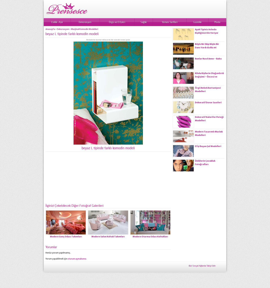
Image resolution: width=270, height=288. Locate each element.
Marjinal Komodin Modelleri (84, 29)
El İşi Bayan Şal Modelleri (208, 146)
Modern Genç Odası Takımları (66, 236)
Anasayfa (50, 29)
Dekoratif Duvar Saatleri (208, 102)
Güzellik (197, 22)
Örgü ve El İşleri (117, 22)
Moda (217, 22)
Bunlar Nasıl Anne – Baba (208, 58)
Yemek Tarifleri (170, 22)
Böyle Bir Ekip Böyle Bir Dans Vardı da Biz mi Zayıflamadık (207, 47)
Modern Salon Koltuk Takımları (108, 236)
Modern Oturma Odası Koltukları (150, 236)
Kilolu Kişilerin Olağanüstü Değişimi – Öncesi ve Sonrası (209, 76)
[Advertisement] (108, 179)
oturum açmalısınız (77, 258)
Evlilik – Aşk (57, 22)
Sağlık (144, 22)
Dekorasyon (85, 22)
